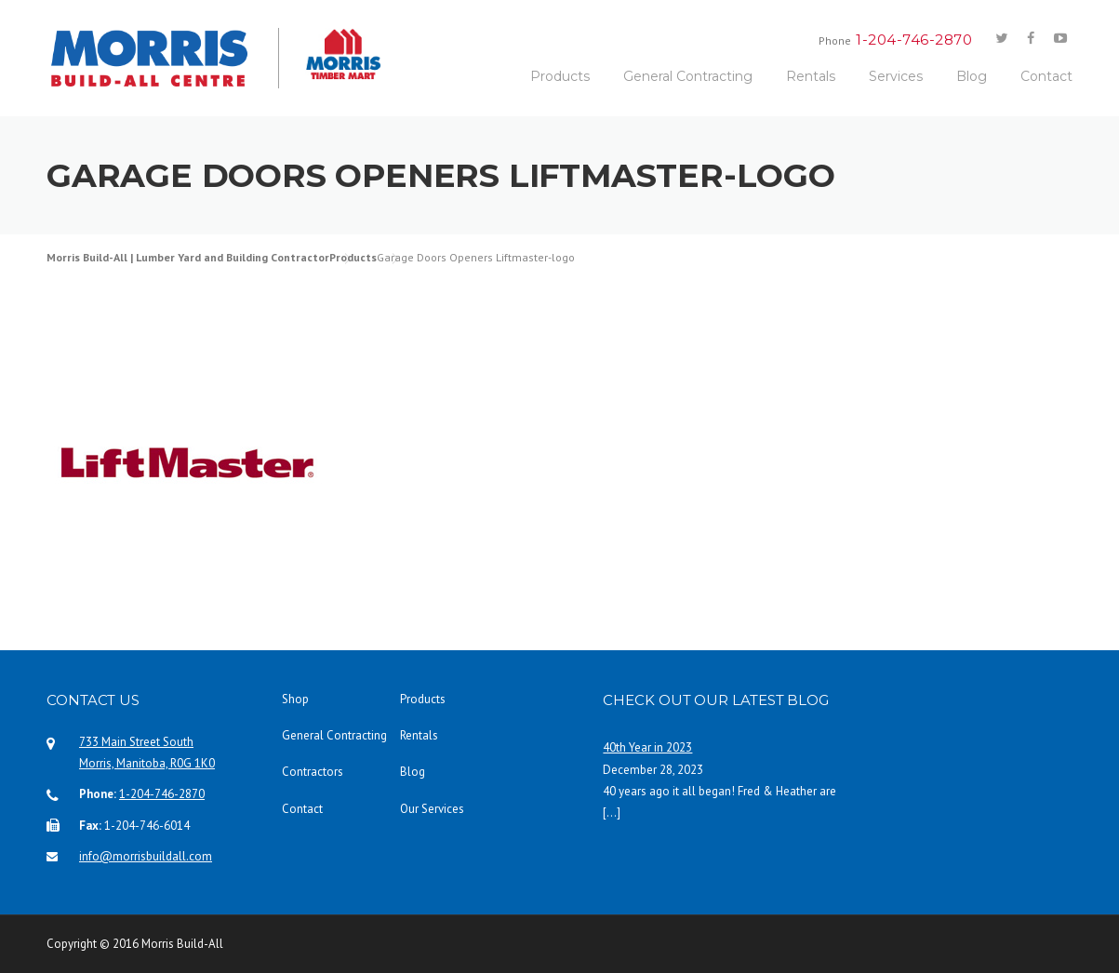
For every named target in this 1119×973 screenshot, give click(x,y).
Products (560, 76)
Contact (1046, 76)
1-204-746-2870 (162, 794)
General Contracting (688, 76)
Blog (971, 76)
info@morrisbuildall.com (145, 856)
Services (896, 76)
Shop (295, 699)
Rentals (810, 76)
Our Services (432, 809)
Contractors (312, 772)
